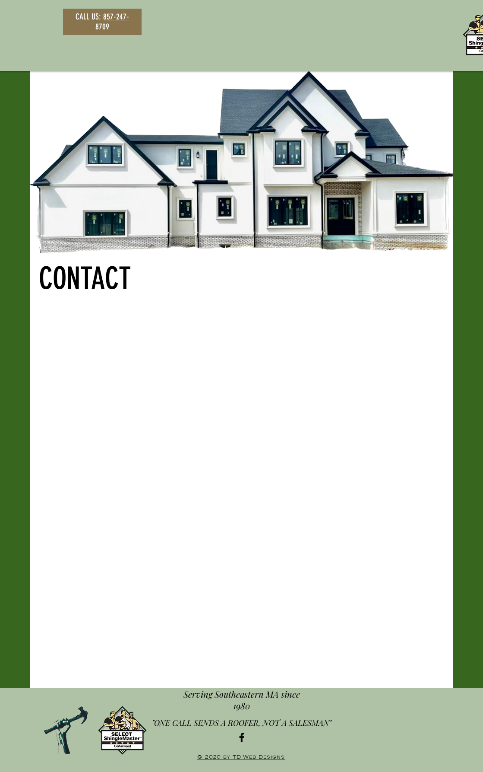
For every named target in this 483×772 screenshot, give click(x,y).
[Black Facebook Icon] (242, 737)
